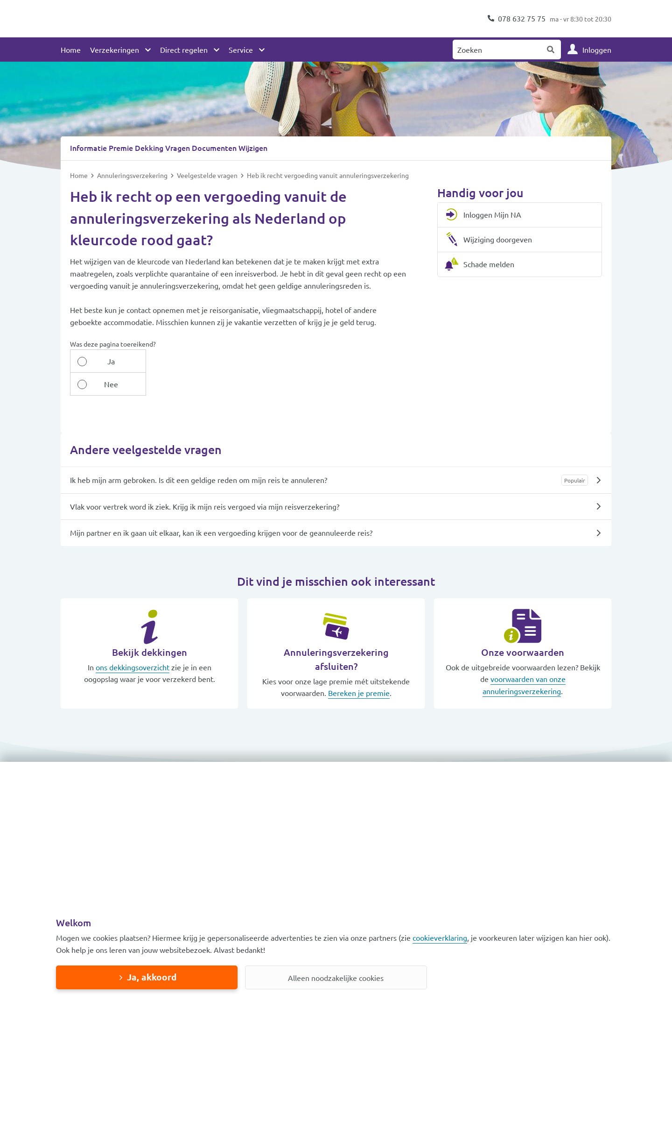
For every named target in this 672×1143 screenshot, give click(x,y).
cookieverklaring (440, 937)
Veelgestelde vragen (208, 174)
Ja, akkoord (151, 977)
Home (71, 49)
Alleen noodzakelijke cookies (336, 977)
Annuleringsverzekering (133, 174)
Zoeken (551, 49)
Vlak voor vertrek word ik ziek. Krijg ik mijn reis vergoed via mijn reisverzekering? (204, 483)
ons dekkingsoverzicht (132, 643)
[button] (126, 758)
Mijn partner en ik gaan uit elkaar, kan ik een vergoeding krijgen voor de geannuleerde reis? (221, 509)
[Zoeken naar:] (497, 49)
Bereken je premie (359, 669)
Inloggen (596, 49)
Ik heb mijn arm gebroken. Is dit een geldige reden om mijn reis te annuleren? (198, 456)
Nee (151, 360)
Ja (97, 360)
